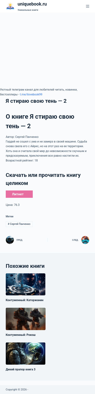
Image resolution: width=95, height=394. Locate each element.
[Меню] (87, 6)
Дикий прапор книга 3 (20, 369)
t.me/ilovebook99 (31, 94)
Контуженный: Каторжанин (25, 300)
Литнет (18, 194)
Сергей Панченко (19, 224)
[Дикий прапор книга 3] (25, 353)
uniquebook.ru (32, 4)
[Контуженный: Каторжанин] (25, 284)
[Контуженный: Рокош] (26, 319)
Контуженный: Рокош (21, 335)
